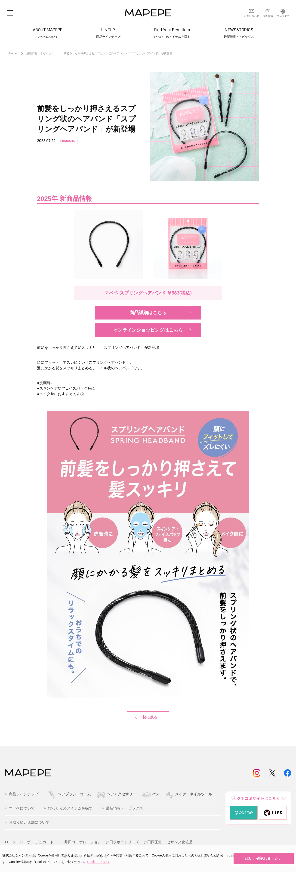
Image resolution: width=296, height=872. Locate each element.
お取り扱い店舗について (27, 822)
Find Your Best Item (172, 33)
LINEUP (108, 33)
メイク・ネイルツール (188, 794)
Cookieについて (98, 862)
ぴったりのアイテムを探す (68, 808)
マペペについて (20, 808)
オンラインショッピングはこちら (148, 329)
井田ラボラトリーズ (122, 842)
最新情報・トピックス (122, 808)
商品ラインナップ (21, 794)
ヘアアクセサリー (116, 794)
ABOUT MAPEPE (47, 33)
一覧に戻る (148, 717)
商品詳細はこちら (148, 312)
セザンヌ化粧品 (180, 842)
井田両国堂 (153, 842)
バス (150, 794)
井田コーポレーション (82, 842)
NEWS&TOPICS (239, 33)
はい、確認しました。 (263, 858)
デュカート (44, 842)
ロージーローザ (18, 842)
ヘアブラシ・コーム (69, 794)
